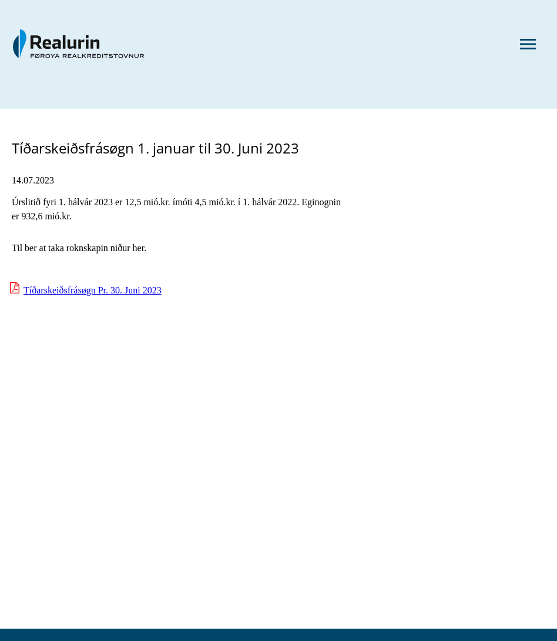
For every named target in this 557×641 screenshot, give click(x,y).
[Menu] (527, 45)
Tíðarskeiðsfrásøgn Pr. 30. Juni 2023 (93, 290)
